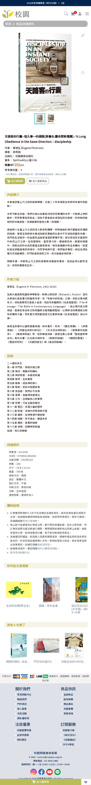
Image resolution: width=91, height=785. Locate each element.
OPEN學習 (68, 744)
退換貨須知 (43, 544)
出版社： (10, 156)
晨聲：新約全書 (48, 606)
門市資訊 (22, 704)
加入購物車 (15, 181)
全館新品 (68, 694)
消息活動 (22, 713)
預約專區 (22, 739)
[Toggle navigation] (87, 14)
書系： (8, 160)
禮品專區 (68, 704)
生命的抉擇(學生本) (18, 606)
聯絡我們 (22, 699)
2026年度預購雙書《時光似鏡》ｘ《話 (45, 3)
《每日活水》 (70, 735)
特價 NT (9, 165)
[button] (66, 14)
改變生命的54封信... (73, 661)
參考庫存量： (12, 170)
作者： (8, 148)
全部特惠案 (23, 735)
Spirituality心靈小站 (25, 160)
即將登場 (68, 713)
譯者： (8, 152)
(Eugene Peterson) (32, 148)
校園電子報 (69, 730)
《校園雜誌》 (70, 739)
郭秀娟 (17, 152)
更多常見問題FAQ (20, 552)
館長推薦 (68, 699)
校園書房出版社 (24, 156)
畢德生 (17, 148)
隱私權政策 (23, 718)
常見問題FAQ (24, 694)
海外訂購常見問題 (47, 548)
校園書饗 (68, 708)
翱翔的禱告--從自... (17, 661)
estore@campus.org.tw (49, 757)
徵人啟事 (22, 708)
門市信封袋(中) (43, 661)
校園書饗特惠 (24, 730)
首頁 (8, 23)
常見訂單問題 (30, 520)
